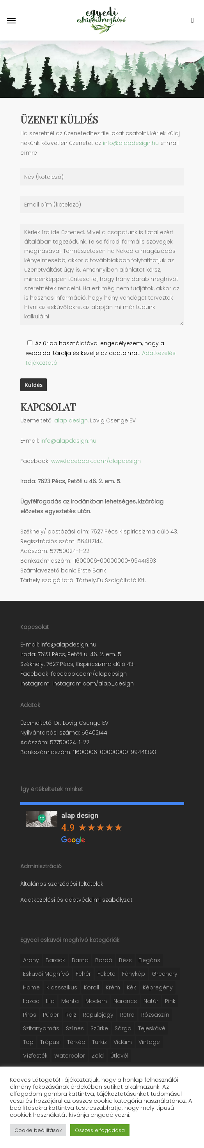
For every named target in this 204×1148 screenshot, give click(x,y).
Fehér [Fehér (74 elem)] (83, 974)
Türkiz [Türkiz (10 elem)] (99, 1042)
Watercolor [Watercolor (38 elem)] (69, 1056)
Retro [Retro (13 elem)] (127, 1015)
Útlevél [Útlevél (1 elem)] (119, 1056)
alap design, (71, 420)
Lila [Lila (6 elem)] (50, 1001)
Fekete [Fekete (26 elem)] (106, 974)
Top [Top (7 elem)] (28, 1042)
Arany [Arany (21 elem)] (31, 960)
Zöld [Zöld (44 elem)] (98, 1056)
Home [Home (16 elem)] (31, 987)
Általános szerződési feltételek (61, 884)
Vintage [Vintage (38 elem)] (149, 1042)
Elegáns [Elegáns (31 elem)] (149, 960)
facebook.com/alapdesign (88, 674)
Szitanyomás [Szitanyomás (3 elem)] (41, 1028)
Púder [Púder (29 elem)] (51, 1015)
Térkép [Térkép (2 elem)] (76, 1042)
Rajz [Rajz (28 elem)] (71, 1015)
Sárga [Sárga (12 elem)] (123, 1028)
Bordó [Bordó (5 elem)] (103, 960)
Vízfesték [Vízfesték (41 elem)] (35, 1056)
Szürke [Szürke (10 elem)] (99, 1028)
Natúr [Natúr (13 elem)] (151, 1001)
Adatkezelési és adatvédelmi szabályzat (76, 900)
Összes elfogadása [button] (100, 1130)
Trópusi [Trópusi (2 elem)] (50, 1042)
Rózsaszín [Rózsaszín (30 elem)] (155, 1015)
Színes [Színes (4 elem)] (75, 1028)
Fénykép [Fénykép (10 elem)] (133, 974)
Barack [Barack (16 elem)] (55, 960)
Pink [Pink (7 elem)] (170, 1001)
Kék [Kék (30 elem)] (131, 987)
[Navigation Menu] (11, 20)
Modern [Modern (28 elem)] (96, 1001)
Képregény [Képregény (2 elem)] (158, 987)
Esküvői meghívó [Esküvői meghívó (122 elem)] (46, 974)
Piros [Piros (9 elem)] (29, 1015)
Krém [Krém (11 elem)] (113, 987)
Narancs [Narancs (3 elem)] (125, 1001)
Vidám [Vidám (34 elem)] (123, 1042)
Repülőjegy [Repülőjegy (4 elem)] (98, 1015)
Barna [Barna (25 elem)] (80, 960)
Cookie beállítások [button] (38, 1130)
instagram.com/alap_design (92, 683)
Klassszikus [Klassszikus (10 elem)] (61, 987)
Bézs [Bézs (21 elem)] (125, 960)
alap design (79, 815)
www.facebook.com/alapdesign (96, 461)
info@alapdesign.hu (131, 143)
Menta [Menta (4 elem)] (70, 1001)
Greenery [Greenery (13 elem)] (164, 974)
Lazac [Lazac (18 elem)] (31, 1001)
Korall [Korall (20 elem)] (91, 987)
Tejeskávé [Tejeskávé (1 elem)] (151, 1028)
